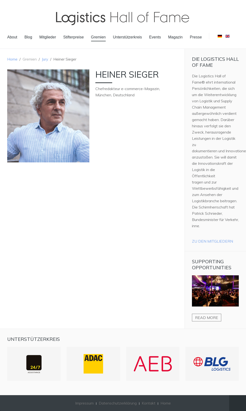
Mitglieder (47, 37)
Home (12, 59)
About (12, 37)
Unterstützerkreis (127, 37)
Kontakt (148, 403)
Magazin (175, 37)
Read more (206, 317)
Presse (196, 37)
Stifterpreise (73, 37)
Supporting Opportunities (211, 264)
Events (155, 37)
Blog (28, 37)
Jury (45, 59)
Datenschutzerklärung (118, 403)
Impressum (84, 403)
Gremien (98, 37)
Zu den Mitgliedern (212, 241)
